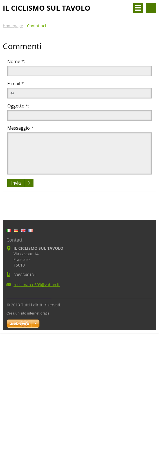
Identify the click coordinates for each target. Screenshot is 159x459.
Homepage (13, 25)
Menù (138, 7)
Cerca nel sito (151, 8)
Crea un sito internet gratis (27, 313)
